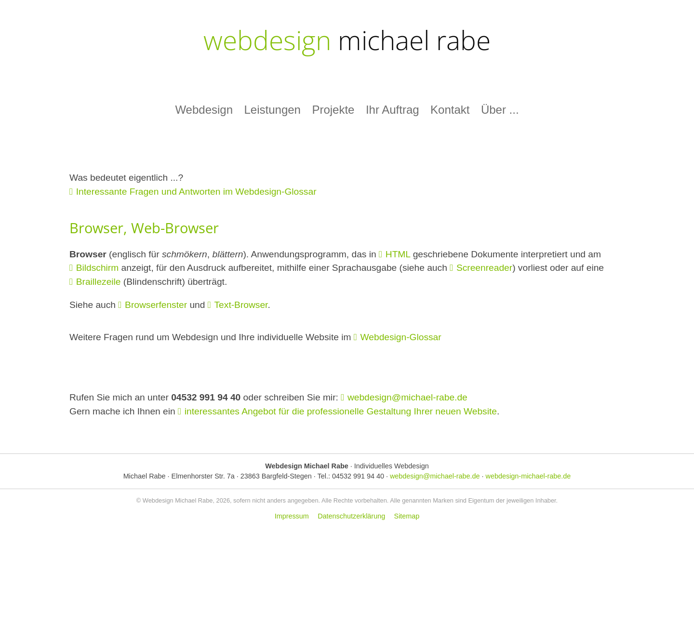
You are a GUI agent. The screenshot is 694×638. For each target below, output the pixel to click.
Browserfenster (156, 305)
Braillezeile (98, 282)
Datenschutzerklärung (351, 516)
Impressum (292, 516)
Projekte (333, 109)
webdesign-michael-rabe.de (528, 476)
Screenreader (484, 268)
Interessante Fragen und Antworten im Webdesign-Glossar (196, 191)
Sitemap (407, 516)
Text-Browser (241, 305)
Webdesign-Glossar (400, 337)
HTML (398, 254)
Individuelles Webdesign (391, 466)
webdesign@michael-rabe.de (407, 397)
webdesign (347, 40)
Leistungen (272, 109)
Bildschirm (97, 268)
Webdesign (204, 109)
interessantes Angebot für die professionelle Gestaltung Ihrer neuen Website (341, 411)
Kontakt (449, 109)
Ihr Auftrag (392, 109)
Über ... (500, 109)
